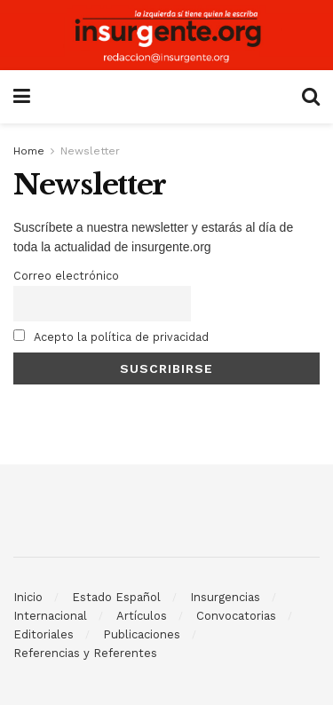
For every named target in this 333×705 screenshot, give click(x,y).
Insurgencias (225, 597)
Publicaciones (141, 634)
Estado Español (116, 597)
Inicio (28, 597)
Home (28, 151)
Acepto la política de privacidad (111, 336)
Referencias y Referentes (85, 653)
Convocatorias (236, 615)
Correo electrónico (66, 275)
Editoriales (43, 634)
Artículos (141, 615)
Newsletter (90, 151)
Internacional (50, 615)
